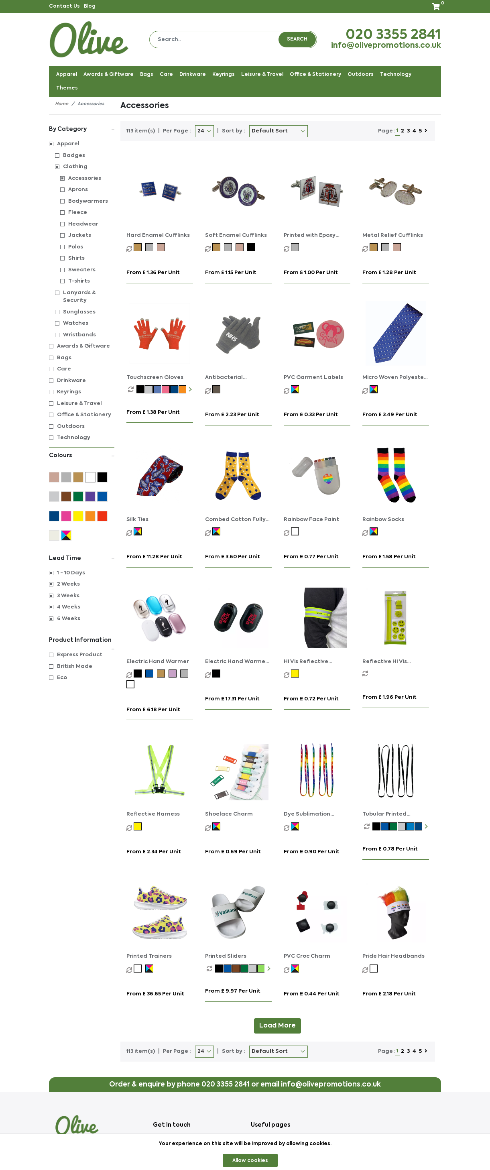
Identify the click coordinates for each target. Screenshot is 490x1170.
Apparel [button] (66, 74)
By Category (81, 128)
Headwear (83, 224)
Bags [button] (146, 74)
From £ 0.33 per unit (311, 414)
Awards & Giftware (83, 346)
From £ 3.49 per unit (389, 414)
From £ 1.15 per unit (230, 272)
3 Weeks (68, 595)
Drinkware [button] (192, 74)
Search (297, 39)
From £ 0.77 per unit (311, 557)
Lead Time (81, 557)
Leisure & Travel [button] (262, 74)
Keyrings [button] (223, 74)
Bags (64, 357)
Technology (73, 437)
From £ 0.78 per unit (390, 849)
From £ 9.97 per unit (232, 991)
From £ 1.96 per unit (389, 697)
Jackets (79, 235)
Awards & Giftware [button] (108, 74)
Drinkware (71, 380)
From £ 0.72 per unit (311, 699)
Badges (74, 155)
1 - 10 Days (71, 573)
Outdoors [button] (361, 74)
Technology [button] (395, 74)
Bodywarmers (88, 201)
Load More (277, 1026)
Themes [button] (67, 88)
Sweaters (82, 270)
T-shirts (79, 281)
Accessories (84, 178)
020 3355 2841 (393, 35)
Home (61, 104)
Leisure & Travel (79, 403)
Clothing (75, 166)
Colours (81, 455)
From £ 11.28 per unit (154, 557)
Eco (62, 677)
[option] (132, 389)
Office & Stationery (84, 414)
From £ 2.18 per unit (389, 994)
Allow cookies (250, 1160)
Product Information (81, 641)
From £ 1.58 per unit (389, 557)
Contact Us (64, 6)
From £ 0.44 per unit (312, 994)
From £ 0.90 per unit (312, 852)
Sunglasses (79, 312)
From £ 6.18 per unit (153, 709)
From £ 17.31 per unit (232, 699)
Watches (75, 323)
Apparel (68, 144)
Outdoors (71, 426)
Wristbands (79, 335)
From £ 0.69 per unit (233, 852)
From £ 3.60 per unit (232, 557)
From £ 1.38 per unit (153, 412)
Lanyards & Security (79, 296)
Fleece (77, 212)
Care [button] (166, 74)
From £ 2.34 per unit (153, 852)
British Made (74, 666)
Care (64, 369)
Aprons (78, 189)
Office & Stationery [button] (315, 74)
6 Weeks (68, 618)
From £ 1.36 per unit (153, 272)
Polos (75, 247)
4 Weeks (68, 607)
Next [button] (189, 389)
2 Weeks (68, 584)
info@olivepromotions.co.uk (386, 45)
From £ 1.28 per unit (389, 272)
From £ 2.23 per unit (232, 414)
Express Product (79, 654)
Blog (90, 6)
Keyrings (69, 392)
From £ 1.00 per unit (311, 272)
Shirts (76, 258)
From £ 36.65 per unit (155, 994)
